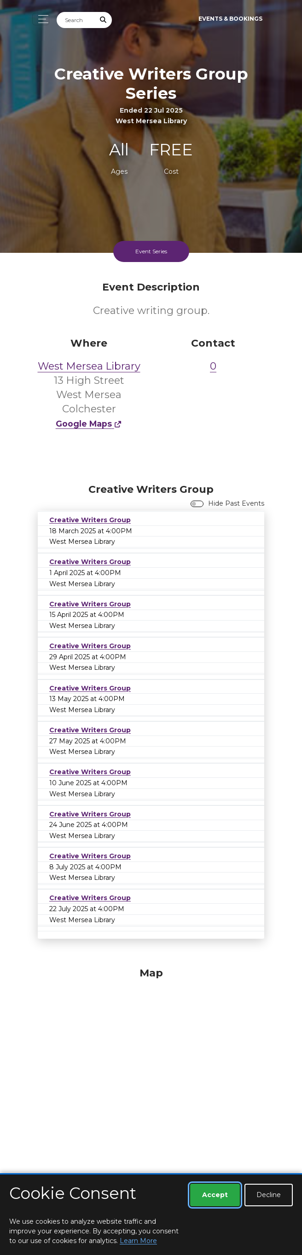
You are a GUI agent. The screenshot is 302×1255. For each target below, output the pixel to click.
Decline (268, 1195)
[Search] (76, 20)
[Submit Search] (103, 20)
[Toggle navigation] (40, 19)
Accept (215, 1195)
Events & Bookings (230, 18)
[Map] (151, 1079)
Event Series (151, 251)
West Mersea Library (89, 366)
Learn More (138, 1241)
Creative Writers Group (90, 520)
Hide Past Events (236, 503)
